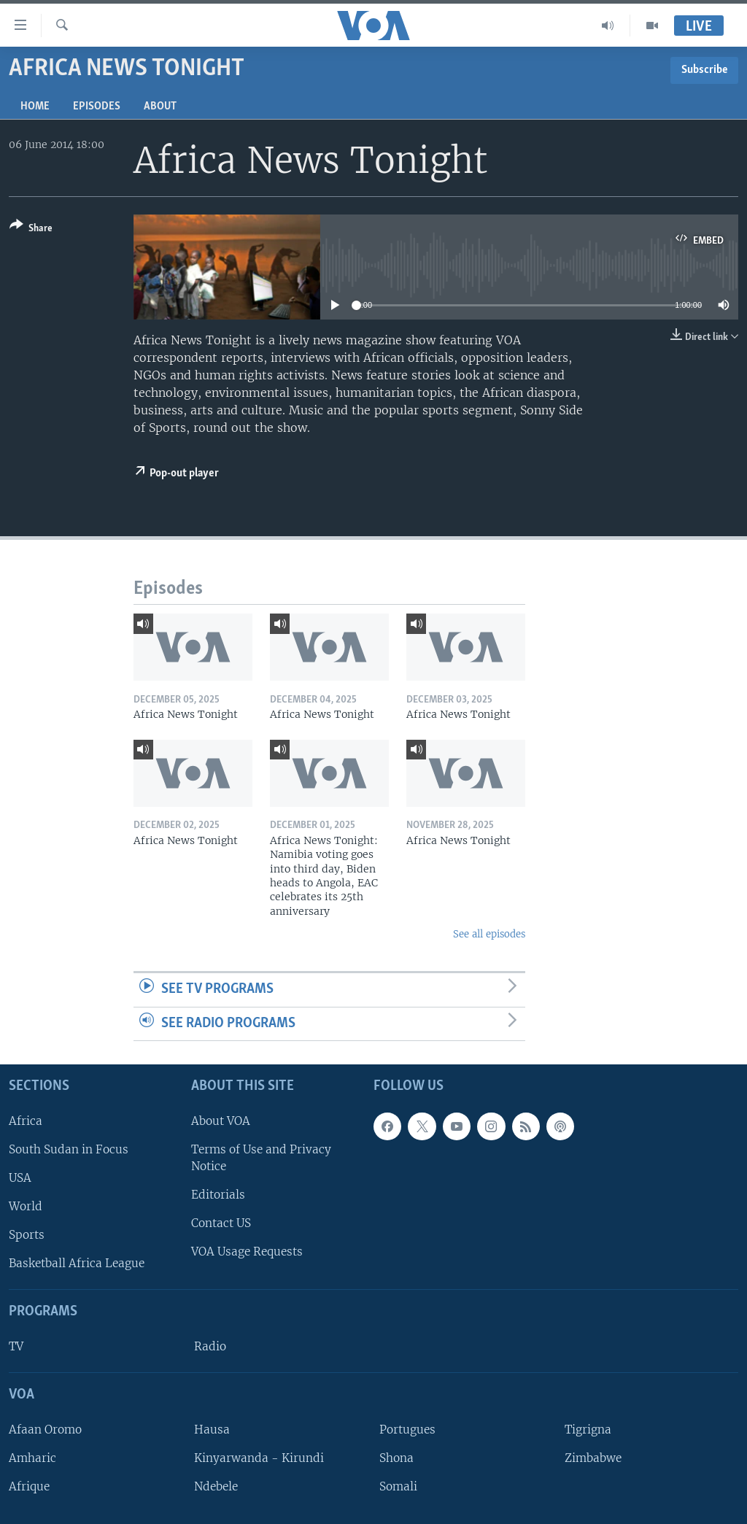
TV (16, 1346)
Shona (396, 1458)
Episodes (96, 106)
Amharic (32, 1458)
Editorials (218, 1195)
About (160, 106)
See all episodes (489, 934)
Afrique (29, 1486)
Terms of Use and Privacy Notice (261, 1157)
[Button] (31, 229)
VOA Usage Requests (247, 1251)
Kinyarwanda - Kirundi (259, 1458)
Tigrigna (588, 1429)
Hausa (212, 1429)
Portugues (407, 1429)
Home (35, 106)
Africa (25, 1121)
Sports (26, 1235)
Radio (210, 1346)
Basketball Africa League (76, 1263)
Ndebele (216, 1486)
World (25, 1206)
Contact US (221, 1223)
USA (20, 1178)
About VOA (220, 1121)
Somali (398, 1486)
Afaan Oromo (45, 1429)
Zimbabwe (593, 1458)
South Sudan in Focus (68, 1149)
